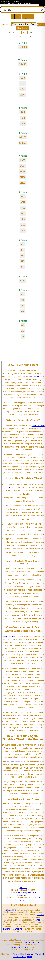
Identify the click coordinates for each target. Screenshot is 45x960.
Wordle (14, 3)
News (29, 956)
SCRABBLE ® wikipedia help (23, 892)
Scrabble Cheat (19, 956)
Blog (3, 3)
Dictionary (21, 3)
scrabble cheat (35, 376)
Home (9, 3)
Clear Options (23, 28)
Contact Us (23, 900)
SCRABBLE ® (11, 910)
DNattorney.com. (31, 942)
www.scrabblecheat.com (22, 947)
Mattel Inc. (39, 920)
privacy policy (23, 895)
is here (38, 897)
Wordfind (39, 954)
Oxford (28, 3)
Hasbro (6, 929)
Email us (23, 887)
